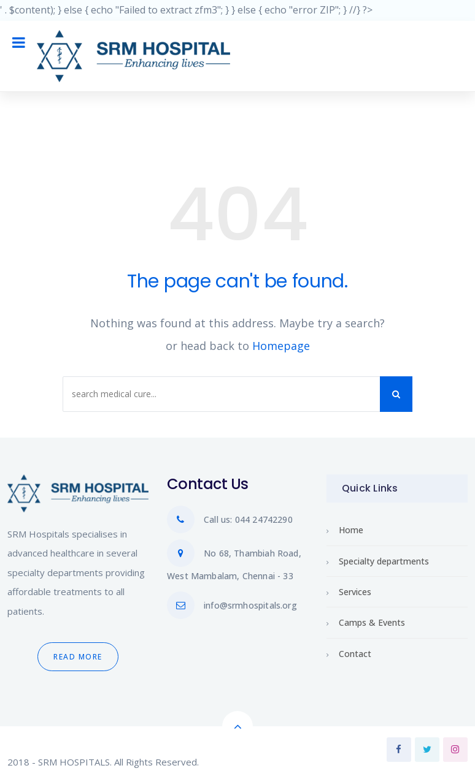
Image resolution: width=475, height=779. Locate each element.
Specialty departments (384, 561)
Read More (77, 657)
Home (351, 530)
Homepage (281, 345)
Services (355, 592)
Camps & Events (372, 622)
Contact (355, 653)
